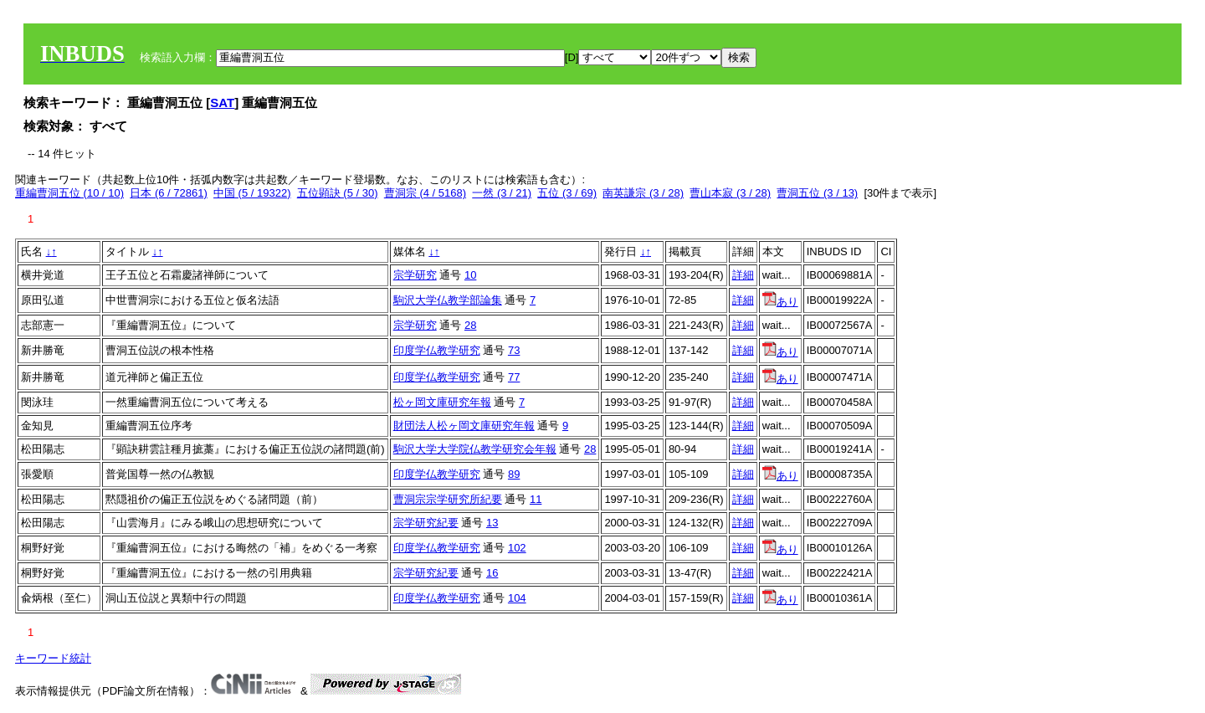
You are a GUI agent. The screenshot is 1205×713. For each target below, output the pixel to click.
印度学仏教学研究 (436, 350)
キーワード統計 (53, 658)
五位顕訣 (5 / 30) (337, 193)
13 (492, 522)
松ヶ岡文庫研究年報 (442, 402)
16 (492, 573)
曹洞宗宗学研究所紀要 (447, 499)
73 (514, 350)
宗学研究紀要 (426, 522)
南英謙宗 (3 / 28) (643, 193)
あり (780, 301)
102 (517, 547)
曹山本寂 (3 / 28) (730, 193)
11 (535, 499)
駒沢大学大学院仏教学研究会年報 (474, 449)
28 (470, 325)
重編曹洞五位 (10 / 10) (69, 193)
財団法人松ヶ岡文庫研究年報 (464, 425)
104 (517, 598)
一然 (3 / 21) (501, 193)
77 (514, 377)
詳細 (743, 275)
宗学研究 (415, 275)
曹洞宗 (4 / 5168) (425, 193)
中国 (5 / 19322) (252, 193)
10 (470, 275)
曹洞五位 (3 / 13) (817, 193)
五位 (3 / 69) (567, 193)
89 (514, 474)
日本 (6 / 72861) (169, 193)
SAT (222, 102)
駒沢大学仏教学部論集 (447, 300)
